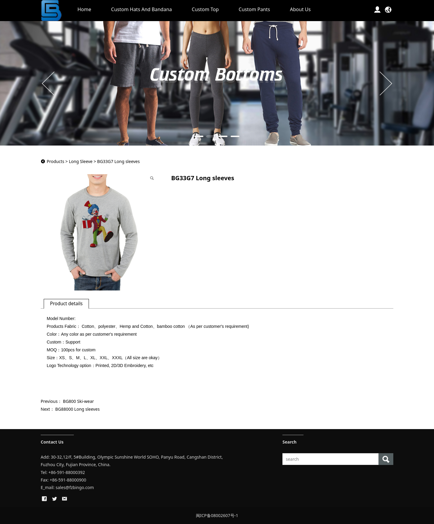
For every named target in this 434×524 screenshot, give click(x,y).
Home (84, 9)
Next (385, 83)
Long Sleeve (81, 161)
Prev (49, 83)
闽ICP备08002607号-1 (217, 515)
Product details (66, 303)
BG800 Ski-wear (78, 401)
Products (55, 161)
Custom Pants (254, 9)
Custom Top (205, 9)
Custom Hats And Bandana (141, 9)
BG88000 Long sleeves (77, 409)
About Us (300, 9)
